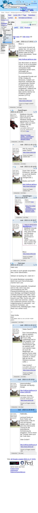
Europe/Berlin (5, 20)
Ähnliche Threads (24, 29)
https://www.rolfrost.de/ (25, 101)
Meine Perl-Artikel (26, 135)
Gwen (27, 131)
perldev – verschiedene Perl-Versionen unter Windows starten (27, 138)
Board (7, 12)
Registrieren (5, 25)
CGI (15, 29)
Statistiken (31, 15)
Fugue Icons (14, 469)
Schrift (34, 3)
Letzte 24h (16, 15)
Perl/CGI (34, 12)
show (28, 37)
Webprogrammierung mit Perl (20, 12)
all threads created (23, 459)
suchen (10, 18)
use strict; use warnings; (27, 10)
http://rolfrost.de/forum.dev (27, 59)
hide (14, 37)
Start (2, 12)
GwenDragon (27, 226)
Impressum (14, 470)
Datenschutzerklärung (17, 472)
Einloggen (4, 23)
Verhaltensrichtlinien (25, 18)
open (18, 37)
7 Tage (24, 15)
